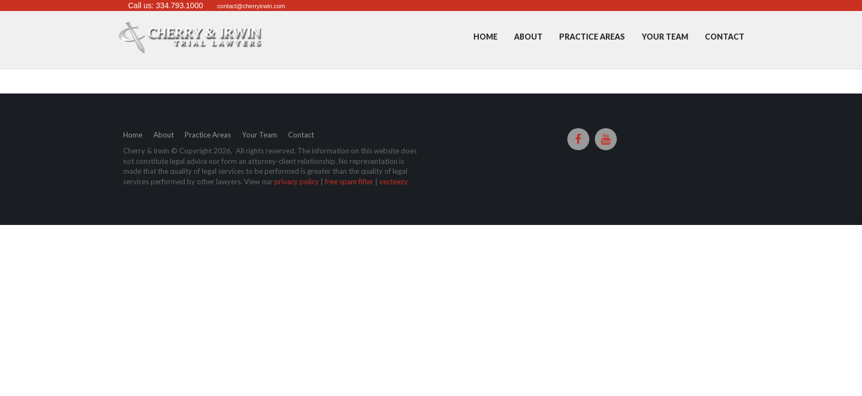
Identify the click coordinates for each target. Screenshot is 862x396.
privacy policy (296, 182)
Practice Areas (592, 36)
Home (485, 36)
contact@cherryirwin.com (251, 6)
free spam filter (349, 182)
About (528, 36)
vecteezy (393, 182)
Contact (724, 36)
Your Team (665, 36)
